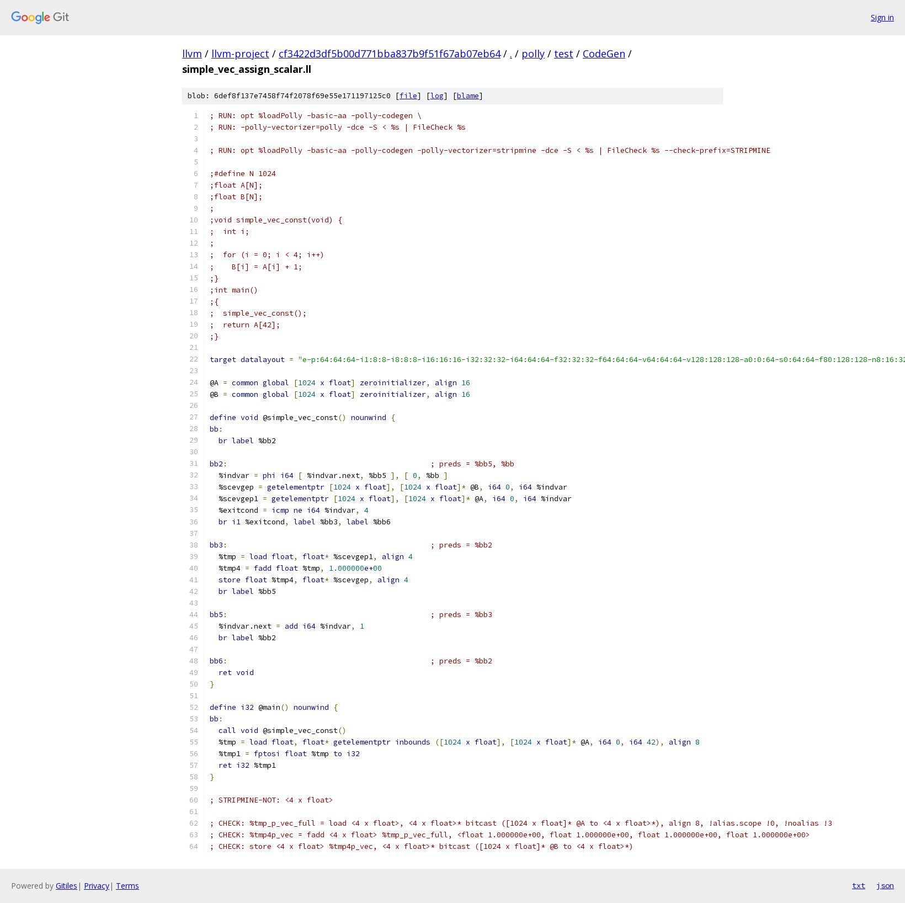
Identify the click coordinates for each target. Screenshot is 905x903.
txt (858, 885)
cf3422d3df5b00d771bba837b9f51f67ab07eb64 (390, 53)
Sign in (882, 17)
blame (468, 95)
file (408, 95)
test (563, 53)
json (885, 885)
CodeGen (604, 53)
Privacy (96, 885)
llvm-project (240, 53)
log (437, 95)
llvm (192, 53)
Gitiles (66, 885)
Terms (127, 885)
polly (533, 53)
